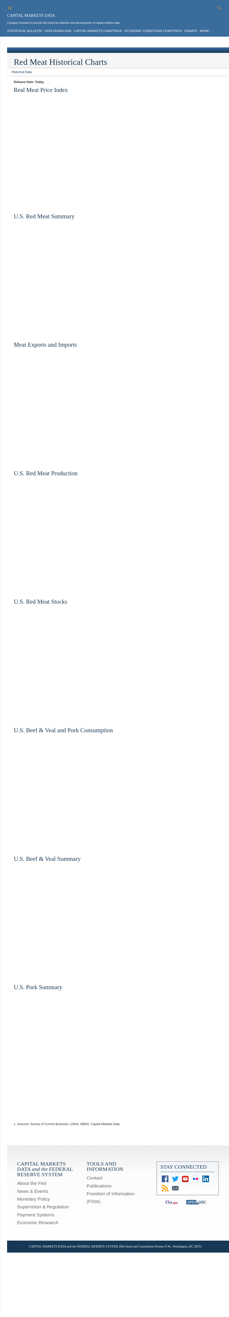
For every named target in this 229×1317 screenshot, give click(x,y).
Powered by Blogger (114, 1288)
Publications (99, 1185)
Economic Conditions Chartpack (153, 31)
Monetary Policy (33, 1199)
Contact (95, 1177)
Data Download (58, 31)
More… (206, 31)
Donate (190, 31)
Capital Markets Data (31, 15)
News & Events (32, 1191)
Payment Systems (35, 1214)
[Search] (219, 7)
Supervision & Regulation (43, 1206)
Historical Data (22, 72)
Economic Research (37, 1222)
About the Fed (31, 1183)
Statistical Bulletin (24, 31)
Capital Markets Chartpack (98, 31)
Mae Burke (126, 1297)
